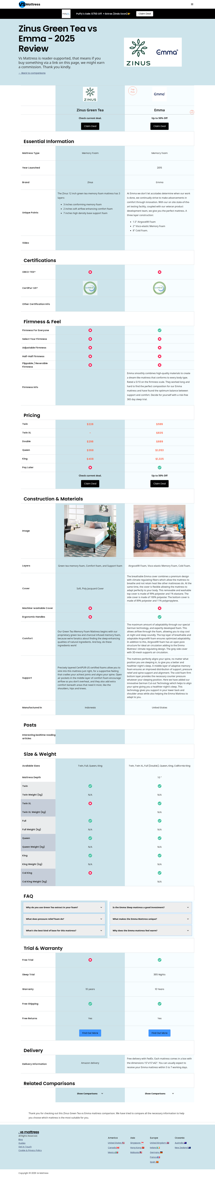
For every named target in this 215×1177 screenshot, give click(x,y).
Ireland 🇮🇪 (155, 1147)
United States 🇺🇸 (116, 1142)
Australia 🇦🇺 (181, 1142)
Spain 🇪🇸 (154, 1161)
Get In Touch (25, 1146)
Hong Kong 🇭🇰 (137, 1147)
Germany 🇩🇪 (156, 1152)
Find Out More (90, 1033)
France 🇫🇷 (155, 1157)
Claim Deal (145, 13)
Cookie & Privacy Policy (30, 1150)
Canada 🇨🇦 (113, 1147)
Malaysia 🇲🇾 (136, 1152)
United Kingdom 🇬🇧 (159, 1142)
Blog (20, 1139)
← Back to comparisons (32, 73)
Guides (21, 1143)
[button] (192, 4)
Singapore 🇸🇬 (136, 1142)
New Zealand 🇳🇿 (183, 1147)
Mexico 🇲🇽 (113, 1152)
